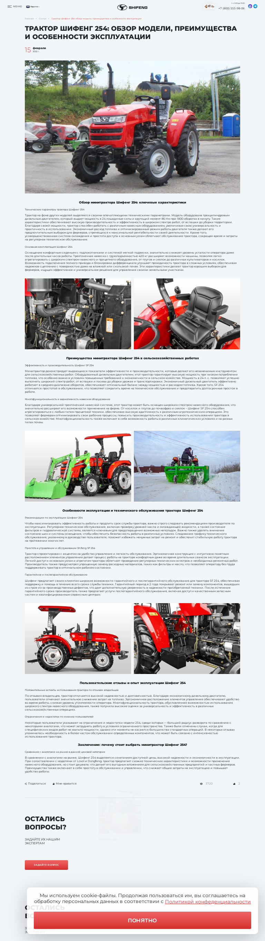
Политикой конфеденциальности (208, 902)
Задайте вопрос (46, 865)
